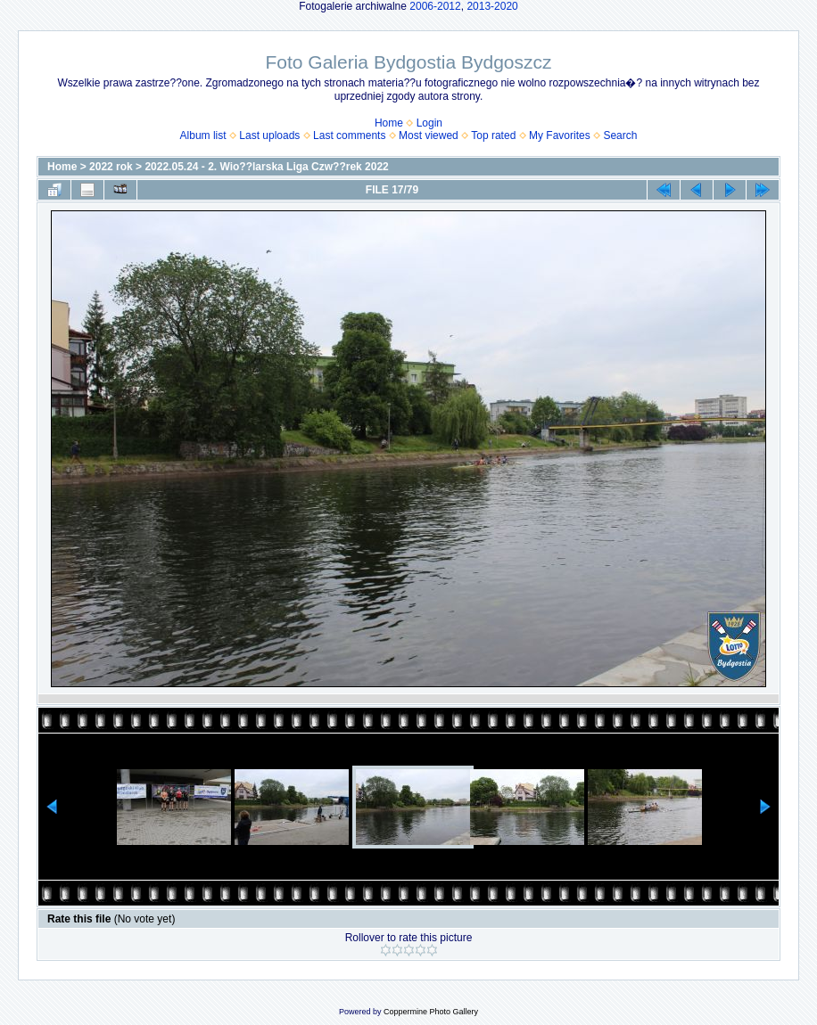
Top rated (493, 135)
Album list (203, 135)
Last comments (349, 135)
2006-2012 (434, 6)
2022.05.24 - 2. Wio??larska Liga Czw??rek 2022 (266, 166)
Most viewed (428, 135)
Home (389, 123)
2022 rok (111, 166)
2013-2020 (491, 6)
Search (620, 135)
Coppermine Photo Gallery (431, 1011)
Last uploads (269, 135)
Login (429, 123)
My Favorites (559, 135)
